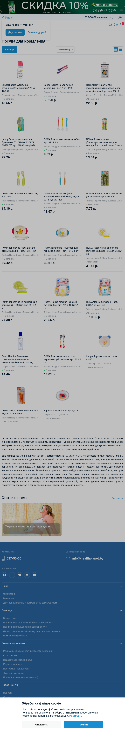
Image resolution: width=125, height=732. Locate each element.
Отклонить (41, 724)
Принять (83, 724)
